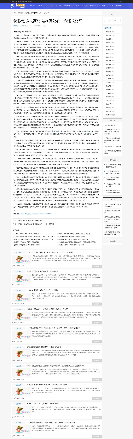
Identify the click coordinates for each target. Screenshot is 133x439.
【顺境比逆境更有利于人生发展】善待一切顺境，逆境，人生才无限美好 (35, 236)
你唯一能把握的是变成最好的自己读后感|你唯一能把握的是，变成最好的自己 (36, 239)
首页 (15, 13)
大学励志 (110, 82)
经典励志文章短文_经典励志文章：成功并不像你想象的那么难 (112, 219)
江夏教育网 (14, 1)
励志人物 (110, 86)
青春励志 (110, 93)
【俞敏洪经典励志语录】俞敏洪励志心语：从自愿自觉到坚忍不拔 (77, 242)
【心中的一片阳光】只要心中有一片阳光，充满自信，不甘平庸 (112, 132)
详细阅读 (97, 266)
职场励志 (110, 71)
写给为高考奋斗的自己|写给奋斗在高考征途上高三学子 (73, 239)
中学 (78, 119)
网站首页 (32, 5)
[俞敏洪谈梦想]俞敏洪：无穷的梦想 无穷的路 (27, 244)
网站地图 (20, 1)
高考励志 (110, 68)
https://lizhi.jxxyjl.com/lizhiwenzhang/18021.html (36, 214)
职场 (57, 131)
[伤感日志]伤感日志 (110, 125)
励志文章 (50, 5)
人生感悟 (110, 78)
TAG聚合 (30, 1)
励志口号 (93, 5)
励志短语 (110, 111)
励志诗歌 (119, 5)
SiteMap (25, 1)
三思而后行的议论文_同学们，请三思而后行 (27, 242)
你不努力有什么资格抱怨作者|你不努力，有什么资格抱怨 (112, 140)
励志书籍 (111, 5)
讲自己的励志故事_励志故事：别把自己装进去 (71, 236)
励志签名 (84, 5)
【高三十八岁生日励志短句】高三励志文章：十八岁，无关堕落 (36, 224)
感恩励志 (110, 97)
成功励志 (110, 75)
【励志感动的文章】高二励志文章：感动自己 (71, 244)
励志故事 (76, 5)
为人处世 (110, 100)
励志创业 (110, 89)
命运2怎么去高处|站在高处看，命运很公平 (37, 13)
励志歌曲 (67, 5)
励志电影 (58, 5)
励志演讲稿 (110, 115)
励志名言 (41, 5)
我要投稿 (119, 1)
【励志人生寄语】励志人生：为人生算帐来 (30, 220)
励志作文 (110, 107)
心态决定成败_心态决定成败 (112, 146)
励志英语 (102, 5)
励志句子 (110, 104)
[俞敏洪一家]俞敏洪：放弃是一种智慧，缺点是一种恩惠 (74, 233)
